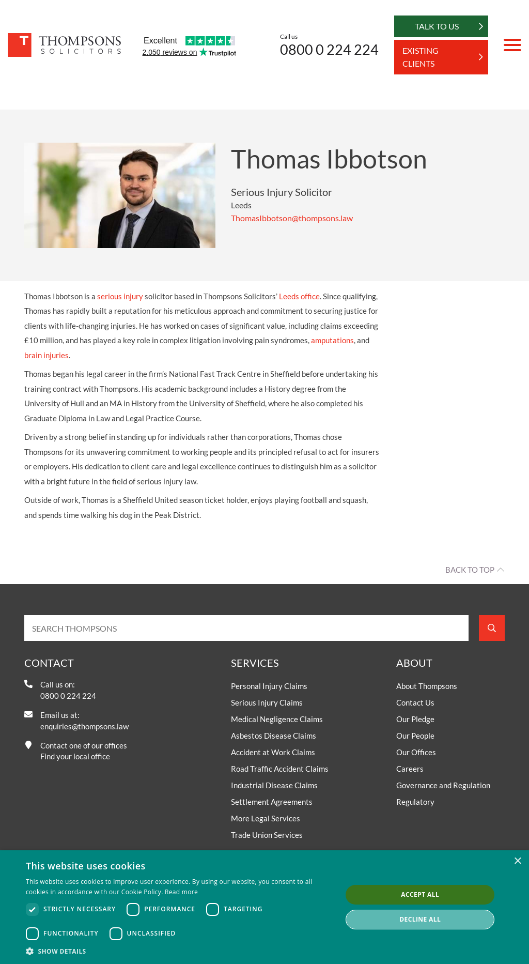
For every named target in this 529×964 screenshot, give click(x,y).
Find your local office (75, 756)
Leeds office (299, 296)
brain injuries (46, 355)
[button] (179, 951)
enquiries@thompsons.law (84, 726)
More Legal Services (265, 818)
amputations (332, 340)
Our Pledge (415, 719)
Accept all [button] (420, 894)
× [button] (517, 861)
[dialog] (264, 907)
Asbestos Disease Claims (273, 735)
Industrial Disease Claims (274, 785)
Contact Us (415, 702)
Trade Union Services (267, 834)
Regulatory (415, 801)
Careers (410, 768)
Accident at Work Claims (273, 752)
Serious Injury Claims (267, 702)
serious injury (120, 296)
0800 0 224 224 (329, 49)
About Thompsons (426, 686)
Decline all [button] (420, 919)
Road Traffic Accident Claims (280, 768)
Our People (415, 735)
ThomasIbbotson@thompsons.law (292, 218)
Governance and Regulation (443, 785)
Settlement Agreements (272, 801)
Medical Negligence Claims (277, 719)
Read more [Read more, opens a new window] (181, 892)
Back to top (469, 569)
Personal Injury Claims (269, 686)
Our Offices (416, 752)
